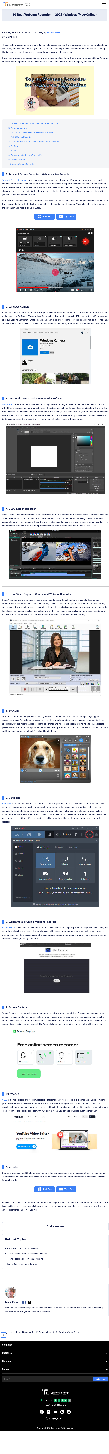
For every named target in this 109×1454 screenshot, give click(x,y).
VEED (4, 1100)
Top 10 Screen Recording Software (22, 1264)
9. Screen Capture (16, 159)
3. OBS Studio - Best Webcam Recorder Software (30, 132)
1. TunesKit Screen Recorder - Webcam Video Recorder (33, 123)
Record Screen (53, 32)
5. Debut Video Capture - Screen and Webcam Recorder (33, 141)
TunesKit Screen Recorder (14, 180)
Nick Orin (16, 32)
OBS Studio (7, 404)
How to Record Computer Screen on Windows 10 (28, 1254)
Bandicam (6, 803)
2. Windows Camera (17, 128)
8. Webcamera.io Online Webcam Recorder (28, 155)
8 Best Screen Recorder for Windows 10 (24, 1248)
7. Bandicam (14, 150)
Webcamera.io (8, 927)
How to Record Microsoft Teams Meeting (25, 1259)
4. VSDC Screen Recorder (20, 137)
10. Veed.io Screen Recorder (21, 164)
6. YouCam (13, 146)
